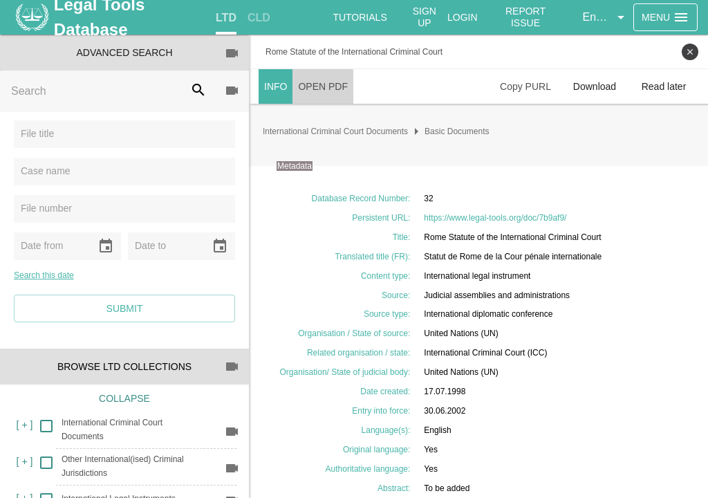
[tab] (226, 18)
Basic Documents (457, 131)
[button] (605, 17)
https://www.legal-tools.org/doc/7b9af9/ (495, 218)
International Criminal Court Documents (335, 131)
